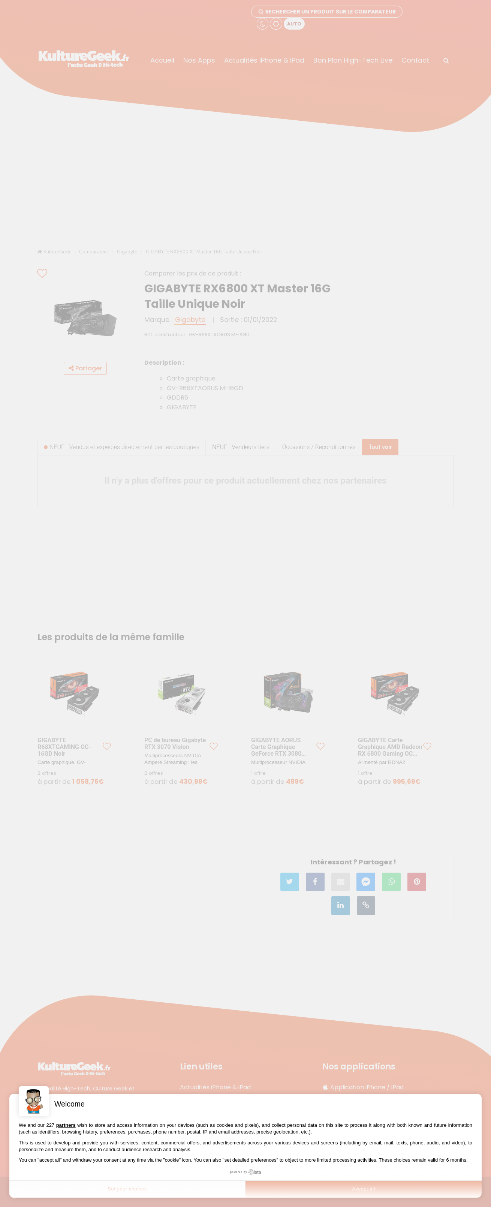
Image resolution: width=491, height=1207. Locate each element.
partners (66, 1125)
